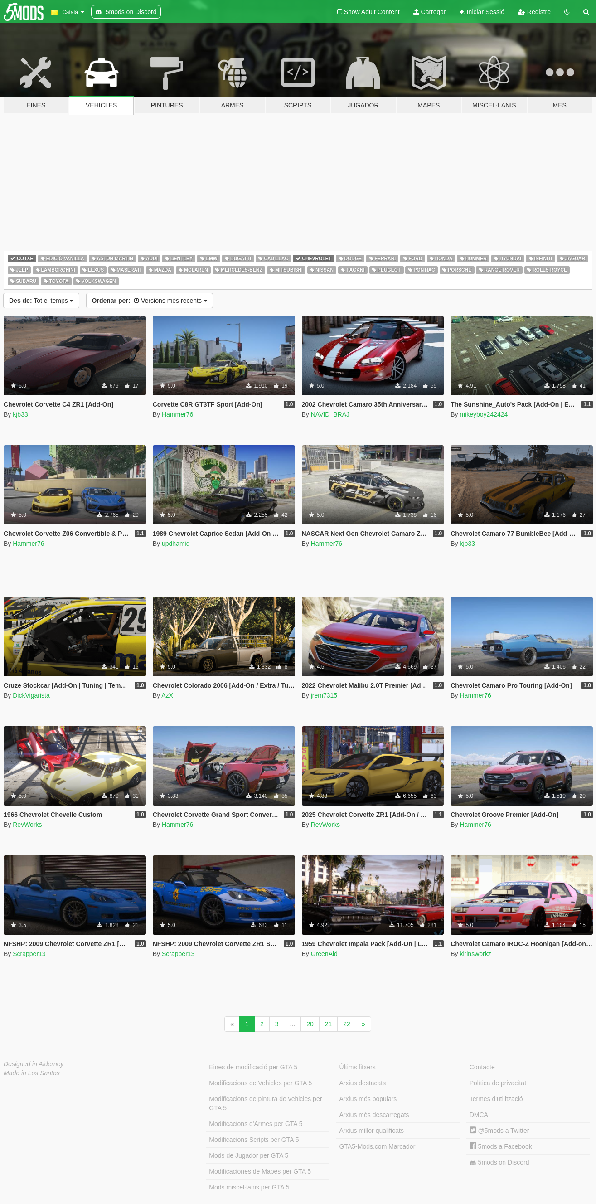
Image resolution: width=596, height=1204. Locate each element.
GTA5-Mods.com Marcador (377, 1146)
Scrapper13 (29, 953)
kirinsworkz (475, 953)
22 (346, 1024)
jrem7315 (324, 695)
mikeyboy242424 (484, 414)
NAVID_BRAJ (330, 414)
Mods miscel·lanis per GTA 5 (249, 1187)
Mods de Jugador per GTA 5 (248, 1155)
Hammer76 (177, 414)
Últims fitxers (357, 1067)
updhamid (176, 543)
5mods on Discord (499, 1162)
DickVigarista (31, 695)
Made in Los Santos (32, 1073)
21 (328, 1024)
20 (310, 1024)
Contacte (482, 1067)
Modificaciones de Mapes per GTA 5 (260, 1171)
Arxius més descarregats (374, 1114)
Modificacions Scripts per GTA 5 (254, 1139)
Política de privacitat (498, 1083)
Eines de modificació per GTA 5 (253, 1067)
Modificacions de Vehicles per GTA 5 (260, 1083)
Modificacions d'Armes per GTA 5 (255, 1123)
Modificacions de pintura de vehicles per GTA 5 (265, 1103)
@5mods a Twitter (499, 1130)
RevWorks (27, 824)
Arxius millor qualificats (371, 1130)
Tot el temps (41, 300)
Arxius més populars (368, 1098)
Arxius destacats (362, 1083)
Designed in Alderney (34, 1064)
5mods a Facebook (501, 1146)
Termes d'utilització (496, 1098)
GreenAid (324, 953)
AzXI (168, 695)
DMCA (479, 1114)
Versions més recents (149, 300)
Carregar (429, 11)
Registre (534, 11)
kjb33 (20, 414)
